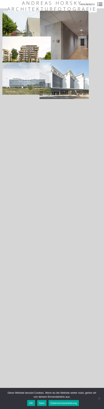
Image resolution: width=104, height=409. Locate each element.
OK (31, 403)
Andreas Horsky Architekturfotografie (52, 6)
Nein (42, 403)
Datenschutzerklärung (64, 403)
